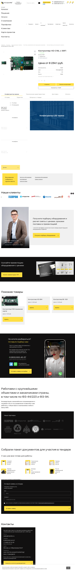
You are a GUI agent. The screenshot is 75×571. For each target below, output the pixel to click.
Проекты (39, 544)
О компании (6, 21)
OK (68, 567)
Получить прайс (66, 560)
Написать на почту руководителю (15, 525)
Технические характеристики (35, 94)
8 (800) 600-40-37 (17, 319)
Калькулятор (49, 563)
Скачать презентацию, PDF (11, 236)
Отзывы (7, 97)
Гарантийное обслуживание (41, 549)
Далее (5, 120)
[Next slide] (3, 74)
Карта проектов (8, 32)
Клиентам (5, 28)
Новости (48, 551)
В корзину (47, 84)
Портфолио (6, 25)
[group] (22, 63)
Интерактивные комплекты (29, 545)
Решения (5, 13)
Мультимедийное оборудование (30, 556)
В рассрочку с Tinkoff (56, 87)
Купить (13, 281)
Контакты (5, 37)
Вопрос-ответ (50, 559)
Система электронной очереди (29, 553)
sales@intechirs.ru (9, 497)
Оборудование (50, 555)
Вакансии (39, 556)
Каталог (3, 7)
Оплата (67, 94)
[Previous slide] (3, 52)
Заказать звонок (46, 2)
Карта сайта (40, 552)
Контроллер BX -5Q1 (60, 261)
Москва (5, 551)
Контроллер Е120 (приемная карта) (13, 271)
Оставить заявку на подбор (19, 333)
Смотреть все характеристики (45, 76)
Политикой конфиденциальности (46, 464)
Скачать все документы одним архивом (10, 441)
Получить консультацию (65, 84)
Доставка (55, 94)
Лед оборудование (29, 548)
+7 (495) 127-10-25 (9, 504)
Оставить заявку (11, 470)
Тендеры (39, 558)
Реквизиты (40, 546)
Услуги (4, 17)
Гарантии (20, 97)
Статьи (48, 553)
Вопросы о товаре (35, 97)
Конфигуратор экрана (12, 94)
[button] (71, 155)
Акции (38, 554)
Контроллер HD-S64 (35, 261)
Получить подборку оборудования (45, 197)
